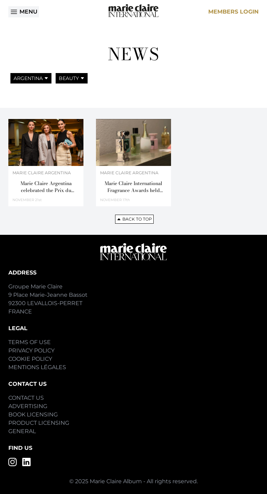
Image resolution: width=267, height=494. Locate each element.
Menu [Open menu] (24, 12)
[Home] (133, 10)
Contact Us (26, 398)
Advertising (27, 406)
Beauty (71, 78)
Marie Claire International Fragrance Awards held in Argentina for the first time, (133, 187)
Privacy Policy (31, 350)
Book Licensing (33, 414)
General (22, 431)
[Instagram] (12, 462)
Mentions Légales (37, 367)
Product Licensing (38, 423)
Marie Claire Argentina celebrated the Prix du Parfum (46, 187)
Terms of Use (29, 342)
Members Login (233, 11)
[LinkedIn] (26, 462)
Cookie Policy (30, 359)
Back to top (134, 219)
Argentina (31, 78)
